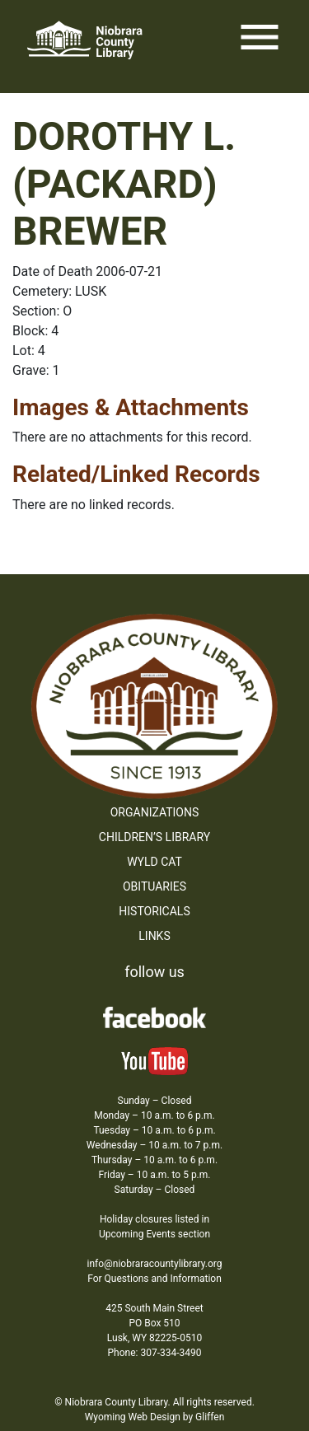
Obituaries (154, 886)
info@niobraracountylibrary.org (154, 1264)
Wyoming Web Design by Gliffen (155, 1417)
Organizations (154, 812)
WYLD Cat (154, 861)
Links (154, 935)
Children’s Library (154, 837)
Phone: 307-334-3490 (155, 1353)
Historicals (154, 911)
